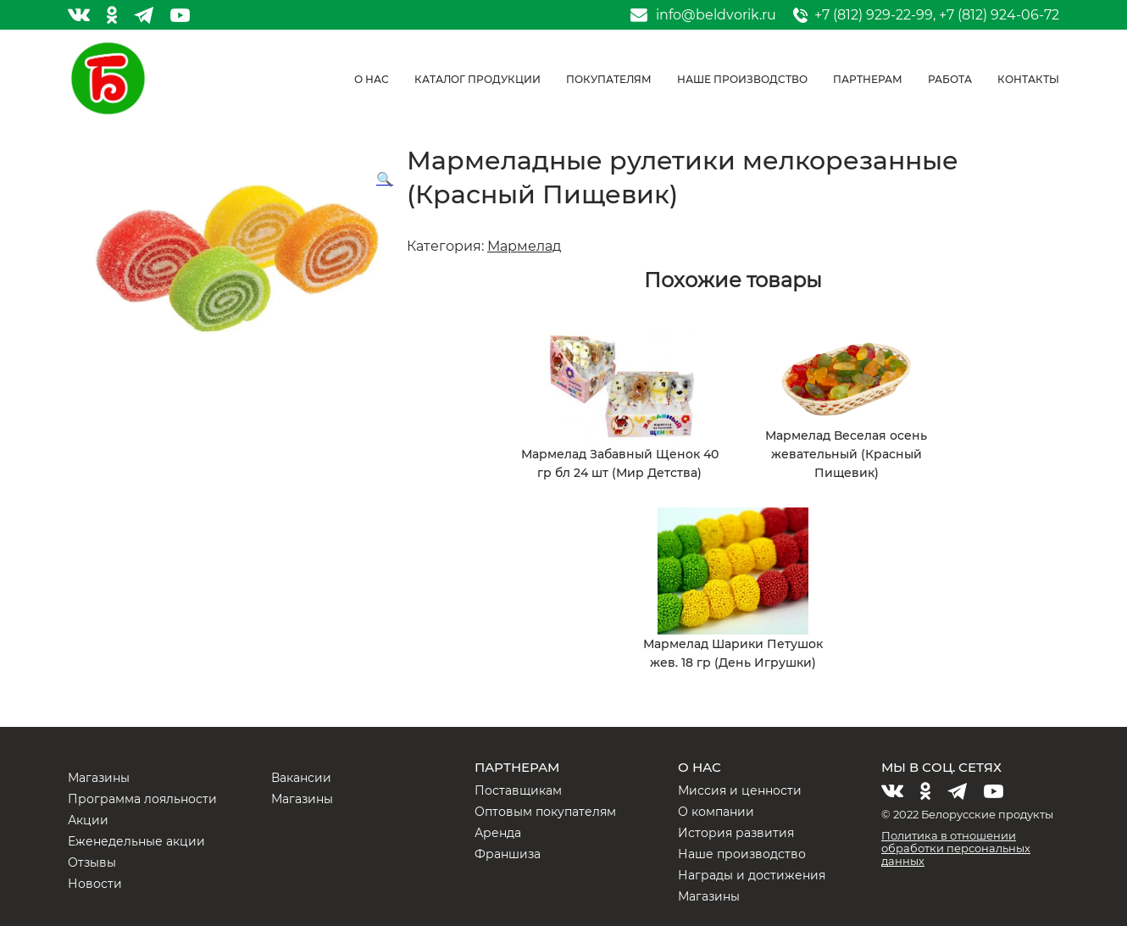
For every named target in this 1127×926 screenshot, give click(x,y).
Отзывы (92, 862)
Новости (95, 883)
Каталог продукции (477, 79)
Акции (88, 820)
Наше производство (742, 79)
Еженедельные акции (136, 841)
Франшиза (508, 854)
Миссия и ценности (740, 790)
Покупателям (609, 79)
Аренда (498, 832)
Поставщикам (518, 790)
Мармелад (524, 246)
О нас (371, 79)
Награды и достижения (751, 875)
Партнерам (867, 79)
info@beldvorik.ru (716, 15)
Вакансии (301, 777)
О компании (716, 811)
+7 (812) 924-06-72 (999, 15)
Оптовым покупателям (545, 811)
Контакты (1028, 79)
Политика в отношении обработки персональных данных (955, 848)
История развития (736, 832)
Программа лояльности (142, 799)
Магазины (99, 777)
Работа (950, 79)
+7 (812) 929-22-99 (873, 15)
